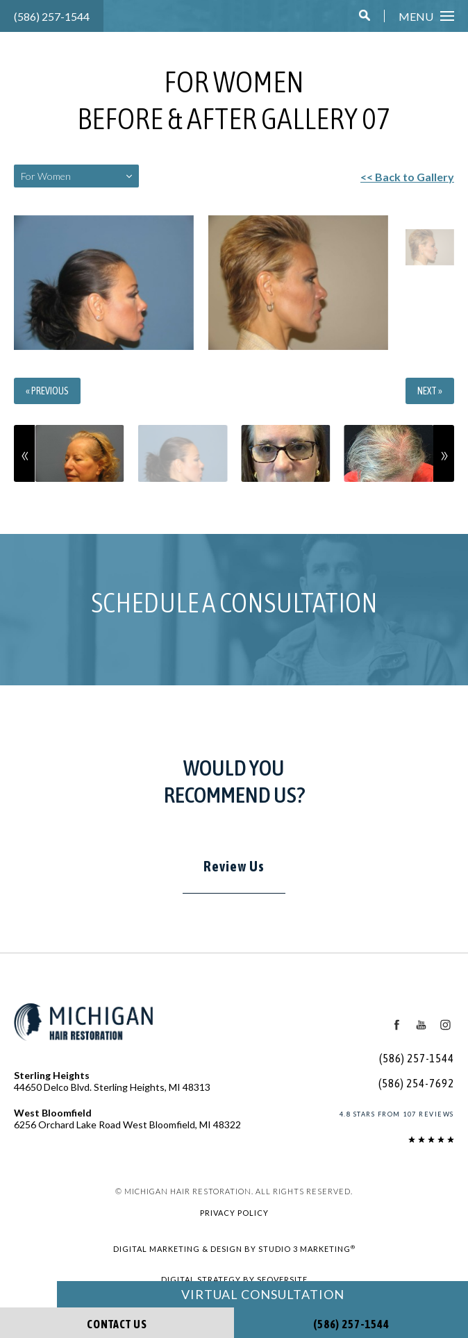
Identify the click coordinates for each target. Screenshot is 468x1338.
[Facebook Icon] (396, 1025)
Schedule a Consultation (234, 602)
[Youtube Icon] (420, 1025)
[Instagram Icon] (445, 1025)
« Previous (53, 390)
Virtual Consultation (262, 1294)
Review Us (234, 866)
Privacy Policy (234, 1212)
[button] (366, 17)
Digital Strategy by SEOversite (234, 1279)
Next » (425, 390)
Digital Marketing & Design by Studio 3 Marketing (233, 1248)
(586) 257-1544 (48, 16)
